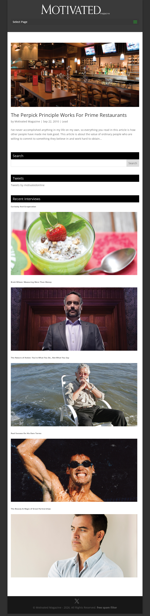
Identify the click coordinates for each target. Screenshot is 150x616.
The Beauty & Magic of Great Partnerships (31, 508)
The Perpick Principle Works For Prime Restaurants (69, 115)
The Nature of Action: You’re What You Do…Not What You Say (40, 357)
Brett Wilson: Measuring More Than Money (31, 282)
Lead (65, 121)
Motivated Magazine (27, 121)
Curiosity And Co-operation (23, 206)
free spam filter (107, 607)
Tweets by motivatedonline (28, 185)
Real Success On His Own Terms (26, 433)
